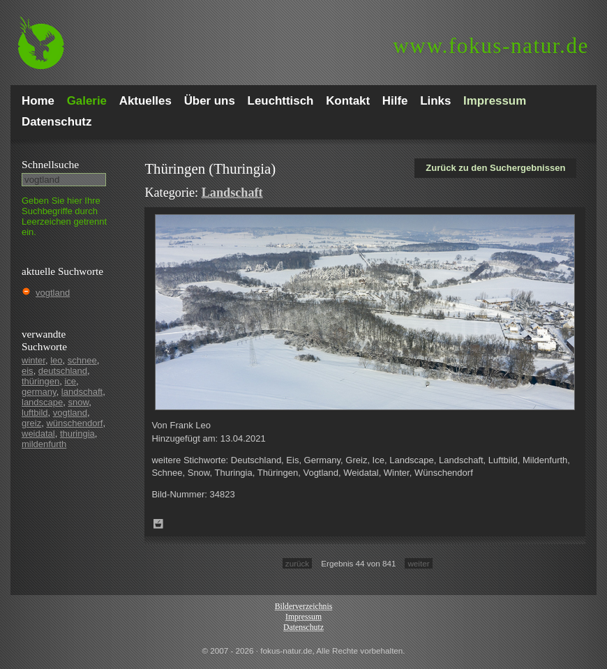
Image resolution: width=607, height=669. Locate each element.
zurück (297, 563)
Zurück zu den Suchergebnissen (495, 168)
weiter (418, 563)
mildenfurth (44, 444)
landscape (42, 402)
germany (39, 391)
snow (78, 402)
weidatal (38, 433)
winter (33, 360)
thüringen (40, 381)
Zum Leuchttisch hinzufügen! (158, 524)
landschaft (82, 391)
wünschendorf (74, 423)
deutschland (62, 371)
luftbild (35, 412)
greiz (31, 423)
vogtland (53, 292)
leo (56, 360)
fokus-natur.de (491, 45)
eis (27, 371)
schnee (82, 360)
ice (70, 381)
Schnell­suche (50, 164)
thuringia (77, 433)
